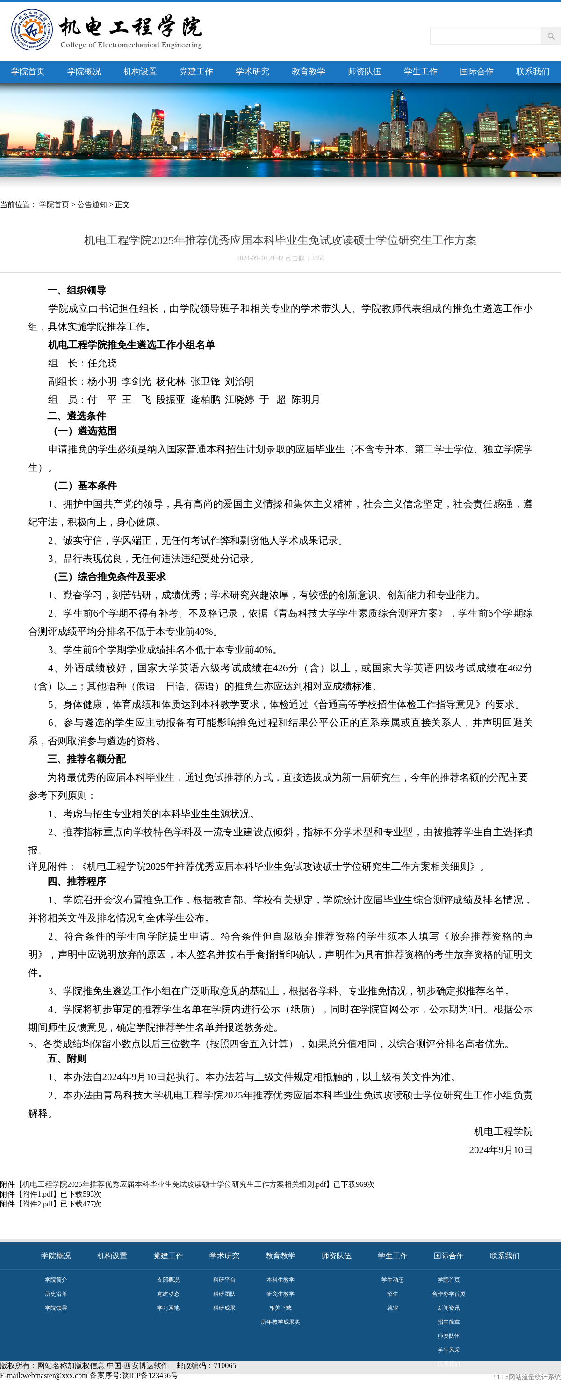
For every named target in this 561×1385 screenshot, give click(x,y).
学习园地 (168, 1308)
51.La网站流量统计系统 (527, 1377)
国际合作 (477, 71)
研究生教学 (280, 1294)
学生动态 (392, 1280)
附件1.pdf (37, 1194)
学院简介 (56, 1280)
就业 (392, 1308)
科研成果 (224, 1308)
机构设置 (140, 71)
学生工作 (421, 71)
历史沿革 (56, 1294)
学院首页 (28, 71)
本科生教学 (280, 1280)
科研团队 (224, 1294)
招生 (392, 1294)
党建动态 (168, 1294)
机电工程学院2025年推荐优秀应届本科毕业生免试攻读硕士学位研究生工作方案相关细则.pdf (174, 1184)
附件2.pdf (37, 1204)
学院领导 (56, 1308)
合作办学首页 (449, 1294)
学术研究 (252, 71)
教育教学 (308, 71)
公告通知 (92, 204)
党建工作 (196, 71)
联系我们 (533, 71)
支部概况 (168, 1280)
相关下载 (280, 1308)
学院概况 (84, 71)
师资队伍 (364, 71)
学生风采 (449, 1350)
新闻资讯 (449, 1308)
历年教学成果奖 (280, 1322)
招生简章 (449, 1322)
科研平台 (224, 1280)
